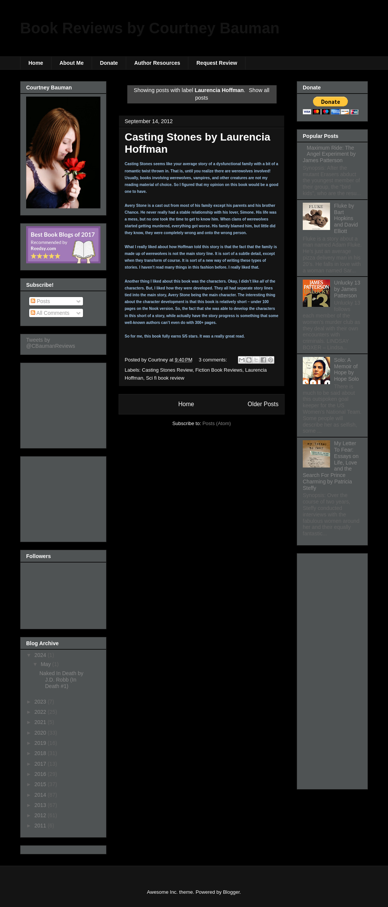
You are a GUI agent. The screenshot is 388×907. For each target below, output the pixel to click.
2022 (41, 712)
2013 (41, 805)
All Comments (50, 313)
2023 (41, 702)
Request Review (216, 63)
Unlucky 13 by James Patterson (347, 289)
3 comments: (213, 360)
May (46, 664)
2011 (41, 826)
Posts (40, 301)
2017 (41, 764)
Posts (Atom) (216, 423)
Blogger (231, 892)
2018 (41, 753)
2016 (41, 774)
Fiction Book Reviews (218, 370)
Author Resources (157, 63)
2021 (41, 722)
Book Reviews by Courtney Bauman (150, 28)
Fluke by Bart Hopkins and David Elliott (346, 218)
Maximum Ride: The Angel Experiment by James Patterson (329, 154)
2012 (41, 815)
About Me (71, 63)
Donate (109, 63)
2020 (41, 733)
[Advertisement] (64, 403)
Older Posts (263, 404)
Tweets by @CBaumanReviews (50, 343)
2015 (41, 784)
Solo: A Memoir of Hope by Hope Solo (346, 369)
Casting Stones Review (167, 370)
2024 (41, 655)
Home (35, 63)
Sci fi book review (165, 378)
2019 (41, 743)
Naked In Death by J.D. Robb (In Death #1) (61, 679)
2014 (41, 795)
